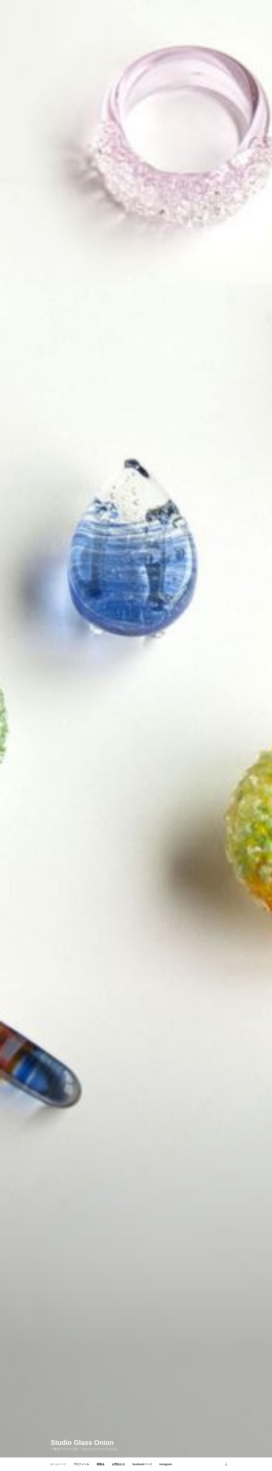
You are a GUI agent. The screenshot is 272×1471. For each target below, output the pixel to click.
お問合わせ (118, 1464)
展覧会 (100, 1464)
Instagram (165, 1464)
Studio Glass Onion (82, 1440)
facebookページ (142, 1464)
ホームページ (58, 1464)
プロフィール (81, 1464)
